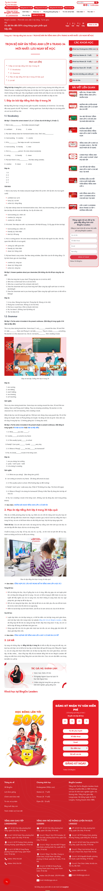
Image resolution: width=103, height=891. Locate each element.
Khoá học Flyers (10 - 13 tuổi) (80, 68)
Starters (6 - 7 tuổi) (43, 792)
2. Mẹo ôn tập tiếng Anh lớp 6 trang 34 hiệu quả (26, 77)
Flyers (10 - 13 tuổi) (43, 802)
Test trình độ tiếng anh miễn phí (81, 74)
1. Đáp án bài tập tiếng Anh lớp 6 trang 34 (23, 66)
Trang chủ (8, 36)
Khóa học (37, 12)
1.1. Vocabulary (15, 70)
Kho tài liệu (26, 15)
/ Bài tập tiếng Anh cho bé (22, 36)
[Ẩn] (40, 62)
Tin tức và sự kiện (10, 802)
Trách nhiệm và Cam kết (13, 811)
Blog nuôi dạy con (11, 806)
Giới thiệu (26, 12)
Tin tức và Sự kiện (68, 12)
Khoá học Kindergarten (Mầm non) (82, 49)
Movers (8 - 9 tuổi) (43, 797)
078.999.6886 (12, 5)
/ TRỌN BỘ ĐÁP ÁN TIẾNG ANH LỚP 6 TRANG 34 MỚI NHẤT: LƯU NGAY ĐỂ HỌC (63, 36)
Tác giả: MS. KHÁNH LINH (44, 669)
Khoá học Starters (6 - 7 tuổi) (80, 55)
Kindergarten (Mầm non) (46, 787)
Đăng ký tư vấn (38, 15)
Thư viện (91, 12)
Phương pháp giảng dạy (51, 12)
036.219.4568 (12, 2)
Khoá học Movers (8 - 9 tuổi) (80, 61)
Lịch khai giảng (10, 792)
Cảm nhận (81, 12)
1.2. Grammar (15, 73)
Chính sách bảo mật (11, 797)
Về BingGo (8, 787)
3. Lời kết (11, 81)
